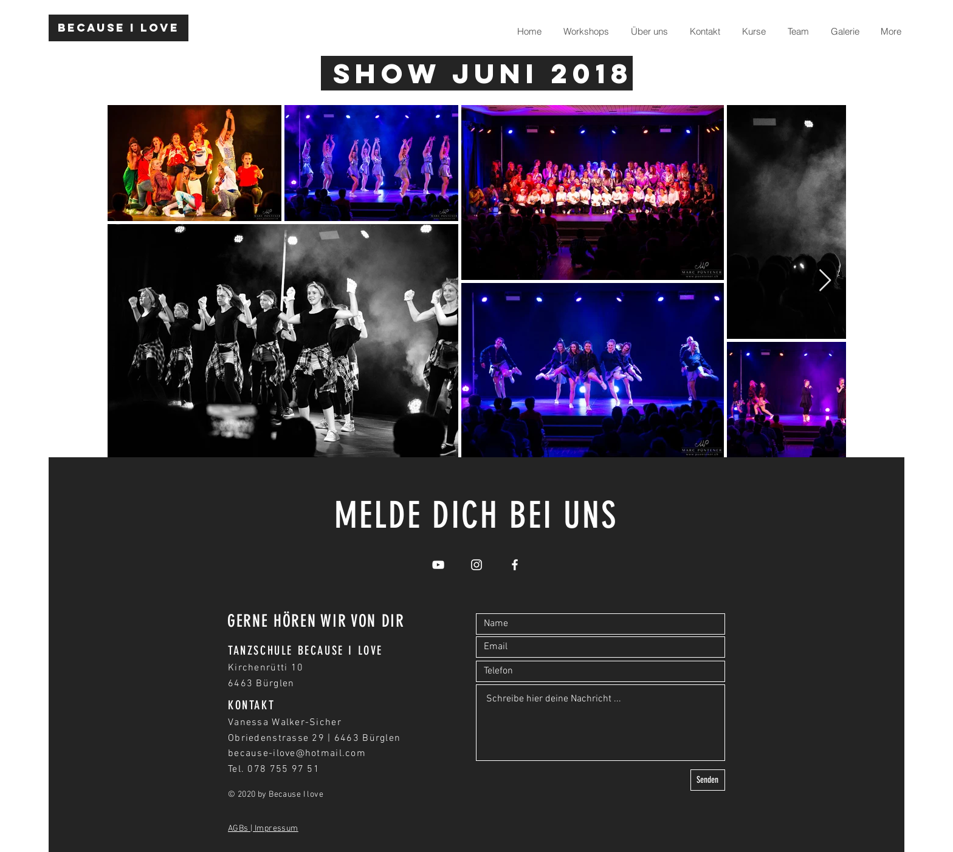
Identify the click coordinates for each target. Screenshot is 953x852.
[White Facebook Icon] (514, 564)
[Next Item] (825, 281)
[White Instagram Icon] (476, 564)
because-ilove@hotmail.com (297, 754)
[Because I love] (118, 28)
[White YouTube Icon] (438, 564)
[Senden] (707, 780)
